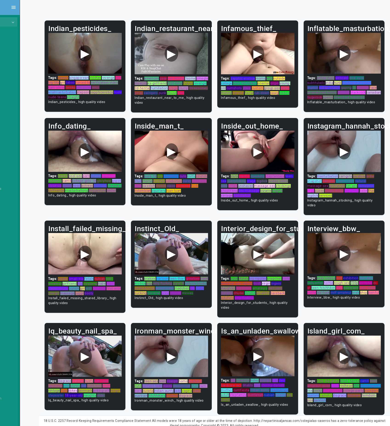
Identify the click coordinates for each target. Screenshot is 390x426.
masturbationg (112, 189)
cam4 (87, 180)
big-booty (238, 393)
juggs (108, 289)
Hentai (13, 101)
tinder (91, 194)
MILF (12, 40)
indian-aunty (187, 384)
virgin (285, 80)
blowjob (169, 80)
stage (270, 180)
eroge (212, 85)
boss (316, 379)
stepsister (87, 389)
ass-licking (191, 76)
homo (198, 374)
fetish (109, 275)
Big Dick (14, 206)
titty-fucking (186, 279)
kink (280, 76)
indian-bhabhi (335, 84)
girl (103, 284)
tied (72, 80)
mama (175, 180)
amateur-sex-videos (255, 279)
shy (175, 175)
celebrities (201, 180)
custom (279, 85)
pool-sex (96, 175)
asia (243, 185)
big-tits (81, 80)
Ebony (13, 49)
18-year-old (105, 389)
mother (116, 75)
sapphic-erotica (253, 76)
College (14, 328)
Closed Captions (21, 320)
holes (265, 373)
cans (235, 279)
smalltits (281, 289)
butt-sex (130, 185)
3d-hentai (181, 85)
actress (117, 185)
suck (244, 274)
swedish (179, 185)
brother (186, 180)
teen (177, 374)
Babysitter (16, 171)
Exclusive (15, 416)
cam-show (86, 84)
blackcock (371, 89)
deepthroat (197, 379)
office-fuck (331, 75)
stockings (238, 189)
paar (178, 76)
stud (165, 180)
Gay (11, 119)
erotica (164, 279)
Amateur (15, 136)
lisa (336, 384)
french (191, 185)
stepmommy (79, 284)
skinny (254, 274)
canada (264, 90)
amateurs (281, 284)
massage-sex (284, 185)
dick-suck (362, 75)
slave (268, 85)
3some (206, 76)
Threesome (17, 84)
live (104, 379)
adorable (371, 274)
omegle (156, 80)
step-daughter (333, 374)
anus (125, 84)
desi (292, 373)
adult (235, 388)
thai (376, 190)
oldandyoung (183, 284)
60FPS (13, 127)
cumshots (255, 85)
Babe (12, 162)
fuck (168, 189)
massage (95, 289)
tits (100, 280)
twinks (100, 84)
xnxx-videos (331, 274)
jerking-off (122, 384)
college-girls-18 (105, 180)
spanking (268, 175)
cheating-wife (161, 185)
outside (289, 76)
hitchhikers (181, 389)
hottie (333, 279)
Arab (12, 145)
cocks (344, 384)
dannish (368, 393)
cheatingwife (323, 384)
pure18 (202, 279)
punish (95, 284)
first (349, 284)
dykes (93, 384)
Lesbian (14, 75)
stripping (111, 280)
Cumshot (15, 372)
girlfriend (90, 280)
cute (198, 175)
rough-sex (347, 279)
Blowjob (14, 241)
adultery (253, 294)
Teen (12, 31)
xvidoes (99, 374)
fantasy (368, 84)
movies (168, 294)
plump (155, 90)
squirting (129, 175)
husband (75, 180)
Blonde (14, 232)
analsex (357, 89)
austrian (165, 389)
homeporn (371, 185)
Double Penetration (23, 398)
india (335, 80)
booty (117, 289)
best (164, 95)
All (10, 110)
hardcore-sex (241, 378)
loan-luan (122, 374)
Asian (13, 153)
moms (271, 76)
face (316, 89)
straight (102, 94)
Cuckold (14, 363)
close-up (85, 185)
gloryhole (125, 180)
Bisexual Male (19, 223)
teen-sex (238, 180)
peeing (291, 388)
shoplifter (186, 175)
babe (369, 190)
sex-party (113, 84)
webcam (347, 75)
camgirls (350, 175)
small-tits (97, 275)
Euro (12, 407)
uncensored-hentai (335, 89)
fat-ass (357, 185)
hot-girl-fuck (359, 384)
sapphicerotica (122, 89)
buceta (171, 384)
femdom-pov (351, 393)
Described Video (21, 389)
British (13, 267)
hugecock (335, 94)
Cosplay (14, 346)
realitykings (290, 383)
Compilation (18, 337)
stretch (155, 180)
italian (97, 185)
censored (157, 189)
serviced (330, 194)
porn (106, 175)
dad (285, 373)
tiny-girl (276, 373)
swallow (364, 175)
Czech (13, 381)
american (167, 76)
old (243, 373)
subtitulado (321, 80)
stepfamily (248, 388)
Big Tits (14, 215)
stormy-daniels (283, 378)
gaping (351, 84)
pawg (235, 95)
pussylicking (255, 180)
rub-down (287, 90)
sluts (245, 175)
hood (107, 185)
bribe (376, 175)
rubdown (333, 393)
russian (156, 294)
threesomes (170, 90)
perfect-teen (168, 379)
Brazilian (15, 258)
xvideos (196, 389)
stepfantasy (285, 175)
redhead (359, 379)
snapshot (320, 180)
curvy (214, 180)
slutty (326, 289)
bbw (267, 378)
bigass (236, 284)
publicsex (115, 379)
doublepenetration (362, 80)
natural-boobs (161, 284)
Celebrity (15, 311)
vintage (248, 194)
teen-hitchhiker (255, 80)
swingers (196, 90)
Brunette (15, 276)
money (252, 90)
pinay (184, 90)
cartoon (178, 274)
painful (254, 175)
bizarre (291, 189)
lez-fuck (337, 289)
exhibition (356, 274)
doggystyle (77, 194)
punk (208, 90)
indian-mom (339, 190)
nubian (120, 275)
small (175, 289)
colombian (181, 189)
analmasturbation (83, 89)
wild (109, 284)
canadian (320, 94)
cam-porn (157, 384)
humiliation (198, 85)
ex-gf (317, 284)
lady (201, 384)
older (133, 389)
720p (360, 279)
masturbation (332, 175)
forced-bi (110, 80)
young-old (239, 85)
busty (109, 374)
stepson (104, 89)
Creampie (16, 355)
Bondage (15, 250)
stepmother (350, 180)
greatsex (208, 274)
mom (131, 280)
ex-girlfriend (185, 80)
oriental (274, 80)
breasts (245, 289)
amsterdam (203, 284)
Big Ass (14, 197)
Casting (14, 302)
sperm (348, 94)
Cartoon (15, 293)
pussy (324, 190)
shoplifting (255, 189)
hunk (343, 80)
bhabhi (258, 378)
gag (173, 279)
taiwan (84, 75)
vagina (236, 194)
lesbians (119, 284)
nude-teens (87, 94)
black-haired (355, 374)
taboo (97, 80)
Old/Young (17, 66)
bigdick (318, 84)
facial (275, 90)
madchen (157, 289)
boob (276, 279)
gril (90, 80)
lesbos (246, 95)
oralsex (165, 274)
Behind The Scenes (23, 188)
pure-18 (166, 175)
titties (252, 185)
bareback (238, 294)
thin (370, 379)
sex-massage (274, 189)
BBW (12, 180)
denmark (76, 189)
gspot (73, 185)
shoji (316, 293)
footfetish (266, 388)
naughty (121, 389)
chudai (257, 289)
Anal (12, 57)
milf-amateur (355, 289)
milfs (207, 175)
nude (73, 94)
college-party (323, 389)
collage (237, 80)
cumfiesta (252, 383)
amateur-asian (332, 379)
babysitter (320, 279)
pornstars (361, 284)
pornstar (199, 289)
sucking (186, 289)
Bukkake (15, 285)
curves (116, 175)
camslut (334, 180)
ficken (155, 85)
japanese (76, 379)
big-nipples (268, 274)
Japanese (16, 92)
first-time (202, 80)
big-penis (357, 190)
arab (370, 289)
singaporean (100, 75)
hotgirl (74, 389)
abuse (155, 95)
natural (366, 180)
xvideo (84, 275)
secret (83, 175)
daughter (249, 284)
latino (241, 90)
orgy (316, 190)
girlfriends (92, 189)
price (211, 289)
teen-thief (193, 274)
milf (345, 274)
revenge (128, 75)
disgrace (85, 374)
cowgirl (82, 289)
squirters (197, 189)
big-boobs (265, 284)
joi (359, 84)
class (154, 389)
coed (154, 279)
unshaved (265, 185)
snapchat (284, 274)
